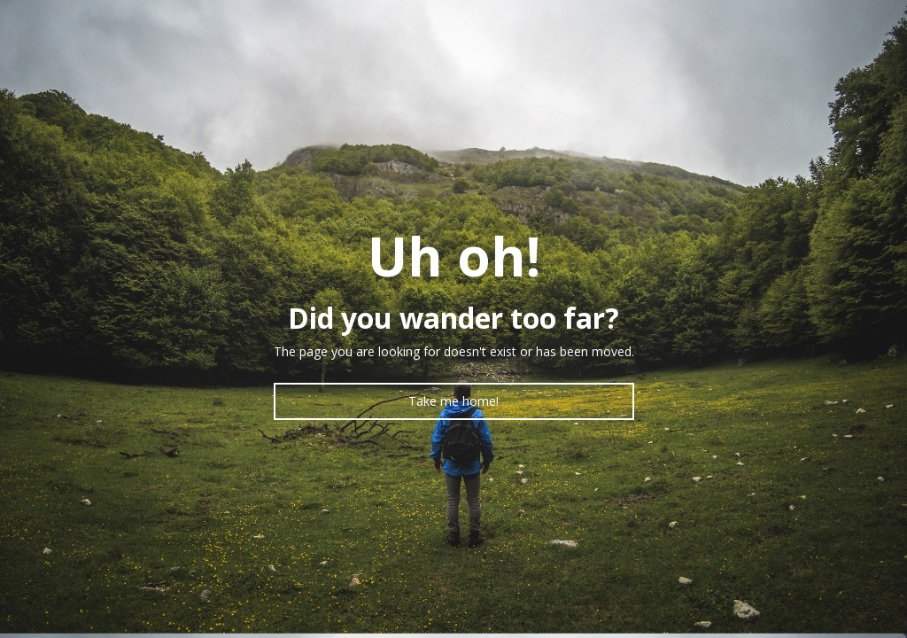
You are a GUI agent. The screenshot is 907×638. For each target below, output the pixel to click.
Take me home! (453, 401)
